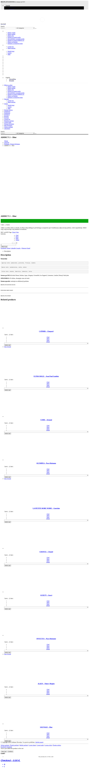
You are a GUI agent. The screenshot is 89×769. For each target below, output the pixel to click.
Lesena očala (48, 745)
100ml (17, 240)
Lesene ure (11, 46)
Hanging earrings (9, 67)
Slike (9, 54)
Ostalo (6, 50)
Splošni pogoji (39, 742)
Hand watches (11, 48)
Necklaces (7, 60)
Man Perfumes (8, 71)
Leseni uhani (32, 745)
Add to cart (4, 246)
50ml (17, 238)
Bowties (6, 62)
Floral (13, 232)
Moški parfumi (24, 745)
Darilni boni (11, 51)
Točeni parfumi (5, 745)
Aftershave (7, 74)
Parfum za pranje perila (14, 37)
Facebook (3, 248)
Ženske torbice (57, 745)
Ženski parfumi (14, 745)
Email (28, 248)
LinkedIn (13, 248)
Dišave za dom (8, 31)
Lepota (9, 53)
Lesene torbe (7, 68)
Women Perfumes (9, 70)
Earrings (6, 63)
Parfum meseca (8, 56)
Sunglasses (7, 57)
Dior (17, 232)
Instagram (9, 747)
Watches (6, 45)
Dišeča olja (11, 36)
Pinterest (24, 248)
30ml (17, 237)
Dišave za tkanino (13, 42)
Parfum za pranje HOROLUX (16, 40)
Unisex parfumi (8, 73)
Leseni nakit (40, 745)
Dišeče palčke (11, 34)
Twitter (8, 248)
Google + (18, 248)
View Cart (3, 751)
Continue (10, 751)
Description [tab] (7, 251)
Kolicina (3, 234)
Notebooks (7, 59)
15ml (17, 235)
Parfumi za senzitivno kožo (15, 43)
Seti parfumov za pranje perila (16, 39)
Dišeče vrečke (11, 32)
